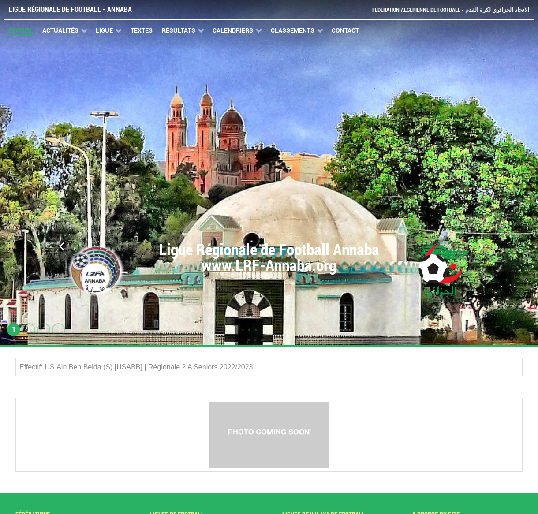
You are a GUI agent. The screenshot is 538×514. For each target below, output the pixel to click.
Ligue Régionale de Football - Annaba (70, 9)
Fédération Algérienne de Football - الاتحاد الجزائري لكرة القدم (450, 10)
